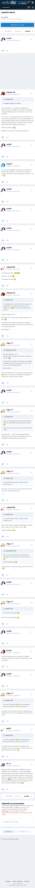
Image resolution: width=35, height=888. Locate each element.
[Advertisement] (17, 72)
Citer (7, 50)
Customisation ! (17, 19)
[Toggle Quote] (4, 99)
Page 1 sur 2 (18, 31)
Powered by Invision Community (17, 885)
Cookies (26, 881)
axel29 (6, 17)
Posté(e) (13, 40)
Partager (9, 831)
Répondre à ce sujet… (11, 822)
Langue (8, 881)
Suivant (27, 31)
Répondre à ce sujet (17, 25)
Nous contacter (17, 881)
